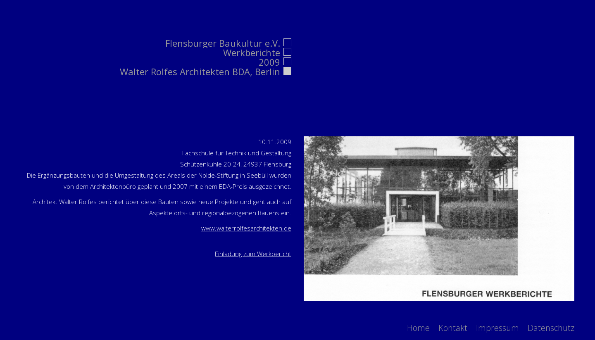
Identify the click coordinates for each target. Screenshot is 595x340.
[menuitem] (418, 328)
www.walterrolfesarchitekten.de (246, 228)
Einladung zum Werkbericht (253, 254)
